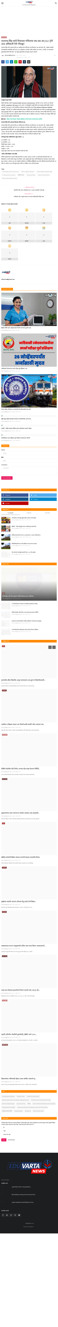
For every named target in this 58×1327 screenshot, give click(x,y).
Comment (4, 465)
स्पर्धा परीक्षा (4, 37)
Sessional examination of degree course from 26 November (32, 1107)
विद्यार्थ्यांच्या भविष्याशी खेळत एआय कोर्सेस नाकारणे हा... (18, 1079)
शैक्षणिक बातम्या (21, 175)
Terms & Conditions (28, 1226)
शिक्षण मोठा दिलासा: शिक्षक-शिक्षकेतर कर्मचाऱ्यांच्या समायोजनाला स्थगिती (24, 119)
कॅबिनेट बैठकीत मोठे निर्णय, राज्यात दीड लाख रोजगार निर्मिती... (25, 612)
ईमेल (2, 457)
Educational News (31, 175)
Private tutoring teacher (33, 1096)
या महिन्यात (29, 513)
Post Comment (7, 478)
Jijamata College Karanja (8, 1103)
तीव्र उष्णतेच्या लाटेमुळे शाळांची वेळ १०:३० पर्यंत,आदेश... (24, 552)
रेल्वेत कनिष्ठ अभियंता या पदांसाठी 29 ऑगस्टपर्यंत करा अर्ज (16, 409)
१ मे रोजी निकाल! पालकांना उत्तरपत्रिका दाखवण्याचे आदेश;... (25, 603)
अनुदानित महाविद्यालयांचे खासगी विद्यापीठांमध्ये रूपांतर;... (23, 1202)
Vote (4, 1140)
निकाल (29, 1103)
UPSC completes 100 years (27, 171)
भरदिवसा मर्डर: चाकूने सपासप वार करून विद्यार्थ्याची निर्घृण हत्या (29, 196)
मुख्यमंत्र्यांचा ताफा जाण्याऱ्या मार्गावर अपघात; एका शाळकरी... (20, 813)
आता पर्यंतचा (47, 513)
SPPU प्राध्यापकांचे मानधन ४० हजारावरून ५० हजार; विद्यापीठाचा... (26, 535)
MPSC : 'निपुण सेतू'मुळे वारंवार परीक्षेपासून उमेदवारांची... (24, 526)
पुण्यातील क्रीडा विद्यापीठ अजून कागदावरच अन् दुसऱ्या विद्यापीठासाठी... (23, 680)
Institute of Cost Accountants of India (40, 1100)
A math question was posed (8, 175)
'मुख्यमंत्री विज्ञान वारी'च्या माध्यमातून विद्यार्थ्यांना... (21, 1187)
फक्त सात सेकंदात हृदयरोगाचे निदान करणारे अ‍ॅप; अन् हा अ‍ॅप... (20, 990)
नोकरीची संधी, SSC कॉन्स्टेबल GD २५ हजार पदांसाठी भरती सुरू (29, 190)
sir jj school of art (21, 1103)
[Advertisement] (29, 16)
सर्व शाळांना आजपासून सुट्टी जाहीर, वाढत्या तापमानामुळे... (24, 518)
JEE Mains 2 (28, 1111)
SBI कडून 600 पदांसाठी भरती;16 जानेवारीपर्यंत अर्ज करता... (16, 419)
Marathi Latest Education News (9, 178)
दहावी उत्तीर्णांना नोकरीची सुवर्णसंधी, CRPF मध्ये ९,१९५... (19, 1034)
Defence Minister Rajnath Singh (44, 171)
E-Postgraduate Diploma (8, 1096)
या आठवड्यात (10, 513)
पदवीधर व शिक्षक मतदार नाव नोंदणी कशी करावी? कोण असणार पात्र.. (23, 724)
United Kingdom (18, 1111)
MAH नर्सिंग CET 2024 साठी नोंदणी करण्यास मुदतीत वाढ (16, 328)
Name (3, 450)
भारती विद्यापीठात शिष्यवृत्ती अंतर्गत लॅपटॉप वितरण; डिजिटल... (25, 629)
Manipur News (20, 1096)
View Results (11, 1140)
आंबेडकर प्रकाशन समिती (7, 1111)
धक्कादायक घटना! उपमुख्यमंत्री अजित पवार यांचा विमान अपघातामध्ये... (23, 946)
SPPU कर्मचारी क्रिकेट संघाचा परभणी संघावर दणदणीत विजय (20, 857)
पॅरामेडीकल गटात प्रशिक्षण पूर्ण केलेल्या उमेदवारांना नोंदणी (15, 438)
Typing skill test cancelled (8, 1107)
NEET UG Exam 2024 (38, 1111)
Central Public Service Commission (10, 171)
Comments (5, 446)
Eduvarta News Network (43, 175)
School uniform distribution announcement (44, 1103)
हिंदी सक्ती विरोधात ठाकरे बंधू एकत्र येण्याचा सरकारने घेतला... (24, 1194)
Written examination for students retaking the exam (15, 1100)
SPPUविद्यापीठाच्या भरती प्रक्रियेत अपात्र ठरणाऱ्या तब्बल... (25, 543)
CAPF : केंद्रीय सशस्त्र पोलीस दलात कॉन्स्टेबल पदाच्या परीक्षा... (16, 428)
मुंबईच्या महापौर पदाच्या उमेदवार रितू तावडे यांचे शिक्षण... (18, 901)
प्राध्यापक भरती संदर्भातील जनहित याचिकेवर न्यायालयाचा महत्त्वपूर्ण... (27, 621)
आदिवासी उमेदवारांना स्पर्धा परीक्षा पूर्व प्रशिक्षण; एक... (14, 368)
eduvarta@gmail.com (8, 55)
